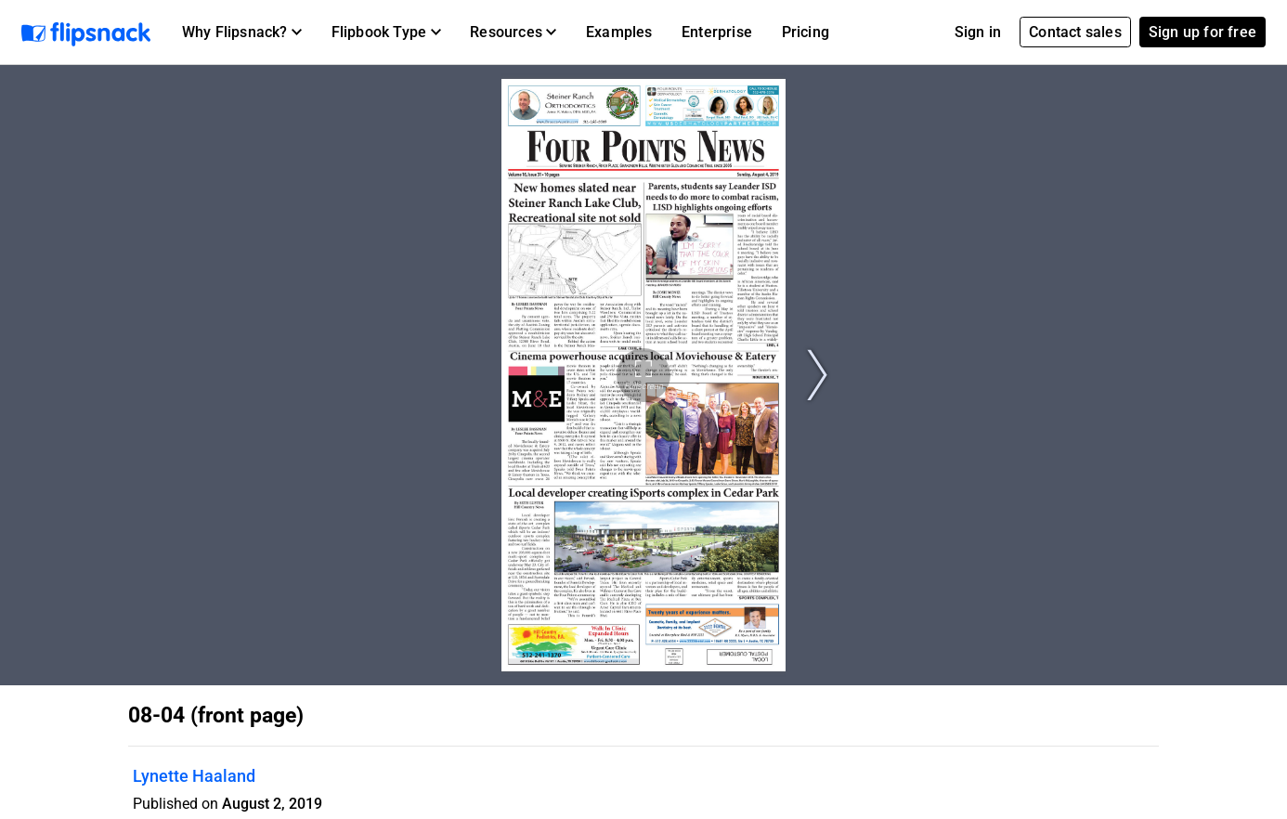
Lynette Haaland (194, 776)
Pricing (805, 32)
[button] (242, 32)
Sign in (978, 32)
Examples (619, 32)
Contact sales (1075, 32)
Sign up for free (1202, 32)
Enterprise (717, 32)
